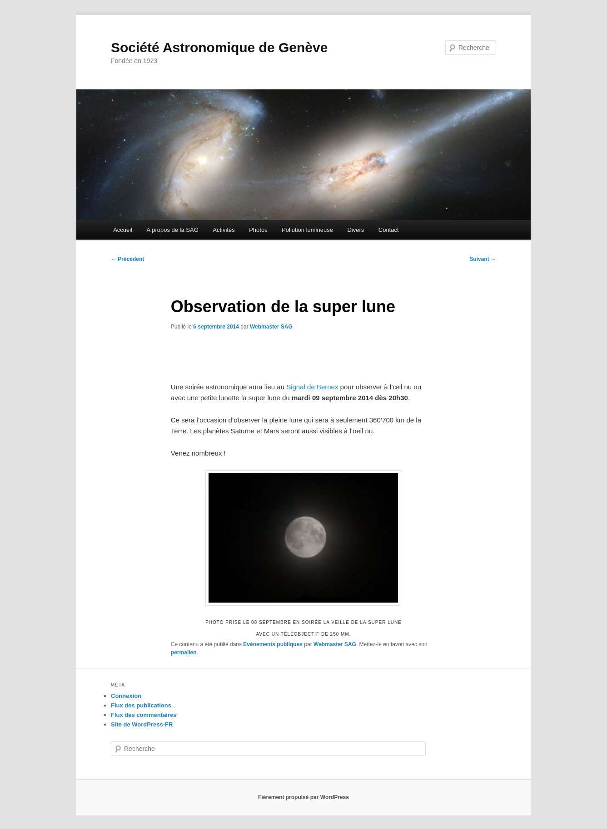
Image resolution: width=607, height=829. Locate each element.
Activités (223, 229)
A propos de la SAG (173, 229)
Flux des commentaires (144, 714)
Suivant (482, 259)
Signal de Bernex (312, 387)
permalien (184, 652)
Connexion (126, 695)
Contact (388, 229)
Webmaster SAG (271, 327)
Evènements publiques (273, 644)
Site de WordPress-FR (142, 724)
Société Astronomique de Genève (219, 47)
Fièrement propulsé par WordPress (303, 797)
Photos (258, 229)
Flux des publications (141, 705)
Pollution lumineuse (307, 229)
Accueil (122, 229)
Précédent (127, 259)
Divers (355, 229)
